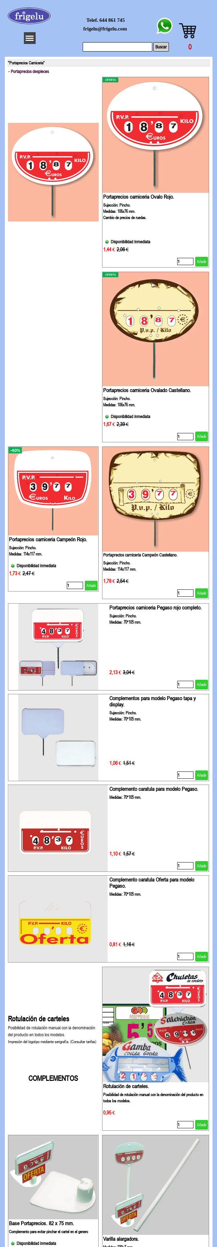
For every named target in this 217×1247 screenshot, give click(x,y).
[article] (155, 172)
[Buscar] (117, 47)
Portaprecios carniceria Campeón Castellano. (140, 555)
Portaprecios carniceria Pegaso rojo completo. (155, 607)
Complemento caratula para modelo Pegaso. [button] (153, 789)
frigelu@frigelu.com (105, 28)
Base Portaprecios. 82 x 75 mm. (41, 1223)
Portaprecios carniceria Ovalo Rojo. (138, 196)
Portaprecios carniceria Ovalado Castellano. (147, 390)
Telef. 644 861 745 (106, 20)
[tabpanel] (53, 1048)
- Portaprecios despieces (28, 71)
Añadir (201, 261)
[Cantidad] (185, 261)
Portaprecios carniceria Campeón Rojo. (48, 539)
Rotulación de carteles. (126, 1086)
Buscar (161, 46)
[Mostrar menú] (30, 38)
